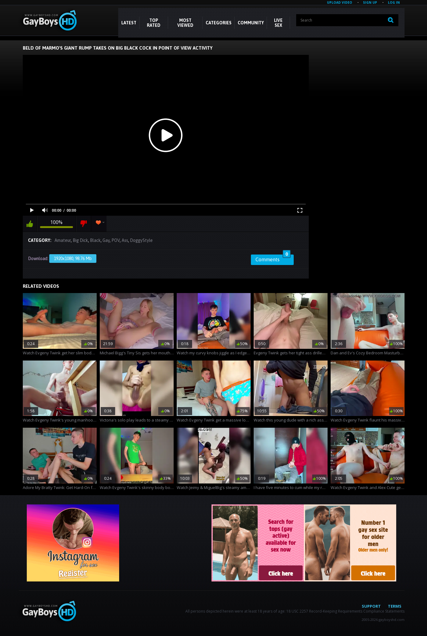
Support (371, 606)
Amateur (62, 240)
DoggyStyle (141, 240)
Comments (273, 259)
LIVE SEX (278, 23)
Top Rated (153, 23)
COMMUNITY (251, 22)
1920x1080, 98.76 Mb (73, 258)
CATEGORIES (219, 22)
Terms (394, 606)
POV (115, 240)
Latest (128, 22)
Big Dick (80, 240)
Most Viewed (185, 23)
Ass (125, 240)
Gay (106, 240)
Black (95, 240)
